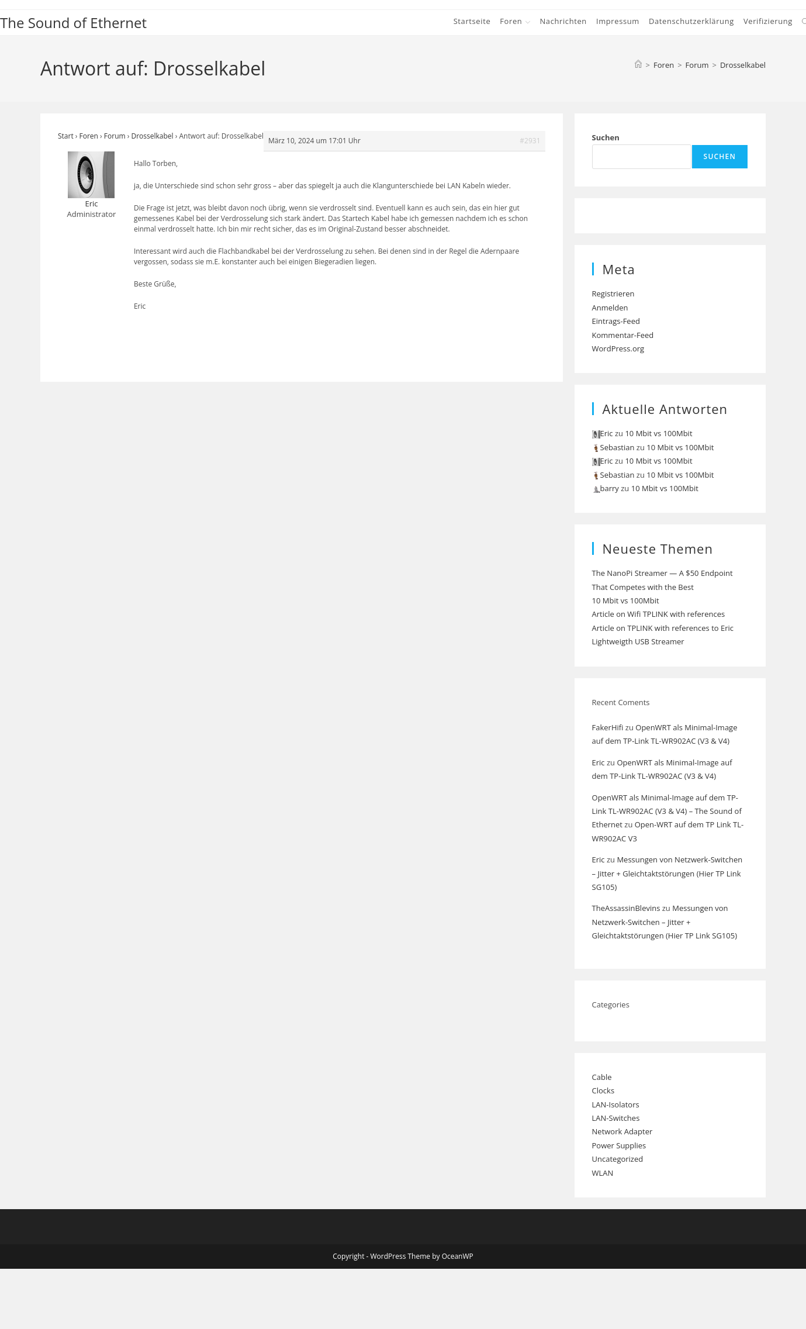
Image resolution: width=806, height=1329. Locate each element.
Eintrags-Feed (616, 321)
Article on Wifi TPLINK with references (658, 614)
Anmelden (610, 307)
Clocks (603, 1090)
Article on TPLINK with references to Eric (663, 628)
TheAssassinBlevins (626, 908)
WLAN (603, 1173)
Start (66, 136)
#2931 (530, 141)
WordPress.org (618, 348)
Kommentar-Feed (623, 335)
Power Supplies (619, 1145)
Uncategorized (618, 1159)
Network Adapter (622, 1131)
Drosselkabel (743, 65)
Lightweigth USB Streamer (638, 641)
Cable (602, 1077)
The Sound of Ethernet (73, 22)
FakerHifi (608, 727)
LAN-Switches (616, 1118)
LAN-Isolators (615, 1104)
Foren (88, 136)
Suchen (606, 137)
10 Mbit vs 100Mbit (658, 433)
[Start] (638, 65)
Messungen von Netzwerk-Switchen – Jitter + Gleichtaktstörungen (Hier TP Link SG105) (667, 873)
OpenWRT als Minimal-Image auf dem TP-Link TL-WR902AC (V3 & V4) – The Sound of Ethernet (667, 811)
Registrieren (613, 293)
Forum (115, 136)
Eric (598, 762)
